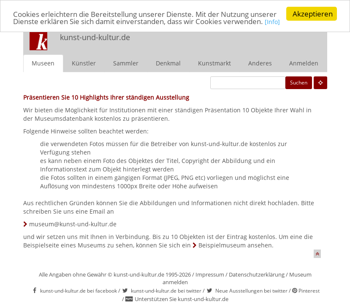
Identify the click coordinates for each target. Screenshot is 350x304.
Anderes (260, 63)
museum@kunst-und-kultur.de (73, 224)
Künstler (84, 63)
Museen (43, 63)
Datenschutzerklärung (257, 274)
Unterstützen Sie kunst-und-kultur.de (181, 299)
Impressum (209, 274)
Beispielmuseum (222, 245)
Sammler (125, 63)
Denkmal (168, 63)
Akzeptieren (313, 14)
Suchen (298, 82)
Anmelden (303, 63)
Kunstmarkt (214, 63)
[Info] (272, 22)
